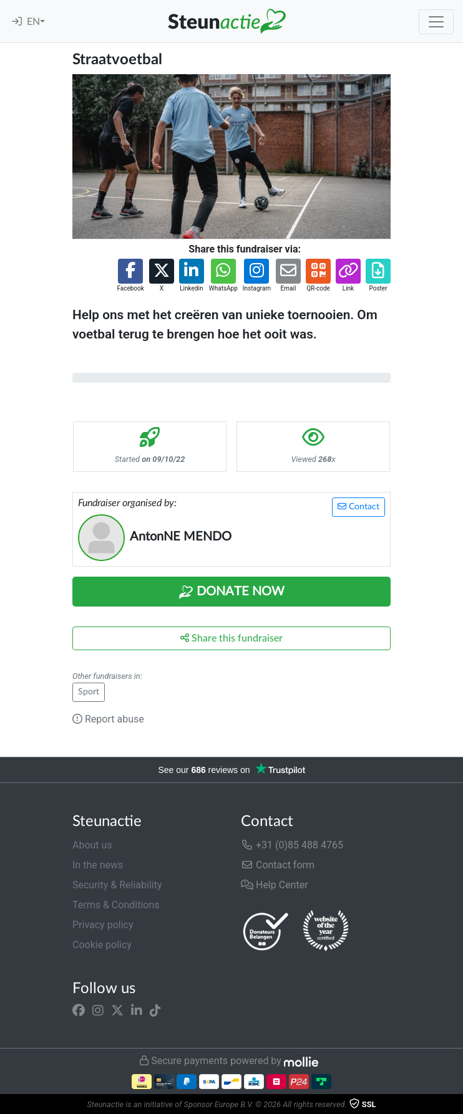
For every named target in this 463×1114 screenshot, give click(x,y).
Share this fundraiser (231, 638)
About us (92, 845)
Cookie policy (102, 945)
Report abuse (108, 719)
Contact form (277, 865)
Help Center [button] (274, 885)
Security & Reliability (117, 885)
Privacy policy (103, 925)
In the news (97, 865)
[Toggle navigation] (436, 21)
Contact (358, 506)
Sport (88, 692)
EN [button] (33, 22)
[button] (130, 276)
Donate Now (231, 592)
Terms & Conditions (116, 905)
